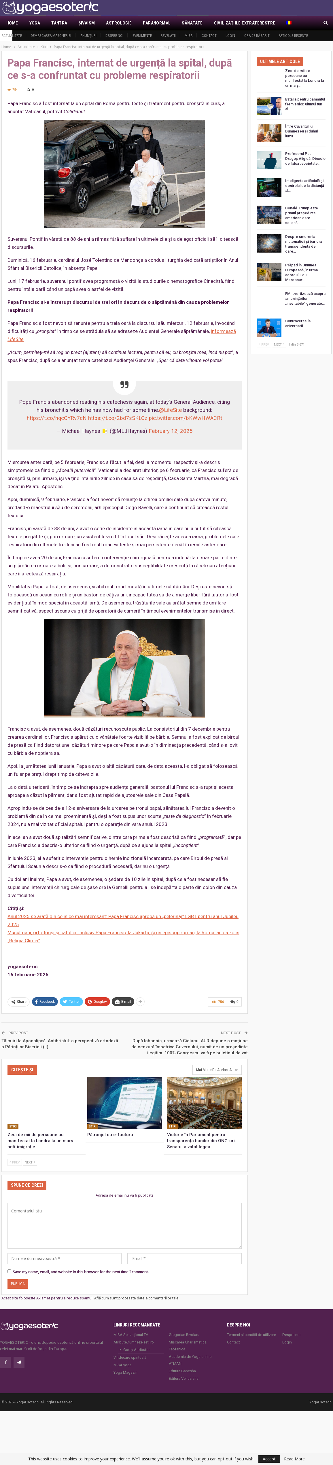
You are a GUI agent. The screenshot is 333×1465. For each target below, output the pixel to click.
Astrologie (119, 23)
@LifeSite (170, 410)
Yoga (34, 23)
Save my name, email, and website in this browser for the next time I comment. (81, 1271)
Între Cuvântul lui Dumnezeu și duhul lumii (301, 131)
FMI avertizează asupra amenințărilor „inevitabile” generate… (305, 298)
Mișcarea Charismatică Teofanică (188, 1345)
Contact (209, 35)
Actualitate (11, 35)
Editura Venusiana (183, 1378)
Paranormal (157, 23)
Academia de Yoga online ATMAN (190, 1359)
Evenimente (142, 35)
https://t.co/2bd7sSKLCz (117, 418)
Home (12, 23)
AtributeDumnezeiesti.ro (133, 1341)
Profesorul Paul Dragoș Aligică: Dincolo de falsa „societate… (305, 158)
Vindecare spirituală (129, 1357)
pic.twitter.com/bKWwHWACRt (185, 418)
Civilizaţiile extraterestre (244, 23)
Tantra (59, 23)
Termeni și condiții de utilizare (251, 1334)
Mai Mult (296, 23)
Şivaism (87, 23)
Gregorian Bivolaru (184, 1334)
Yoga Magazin (125, 1372)
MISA (188, 35)
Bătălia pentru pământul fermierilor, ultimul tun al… (305, 104)
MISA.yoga (122, 1364)
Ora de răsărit (257, 35)
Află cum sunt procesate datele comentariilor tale (136, 1297)
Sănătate (192, 23)
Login (230, 35)
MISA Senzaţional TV (130, 1334)
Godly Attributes (136, 1349)
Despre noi (114, 35)
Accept (269, 1459)
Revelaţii (168, 35)
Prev (15, 1161)
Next (30, 1161)
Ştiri (13, 1125)
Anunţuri (88, 35)
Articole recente (293, 35)
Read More (294, 1459)
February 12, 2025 (171, 431)
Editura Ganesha (182, 1370)
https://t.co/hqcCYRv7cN (57, 418)
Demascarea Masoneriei (51, 35)
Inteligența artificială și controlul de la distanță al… (304, 186)
